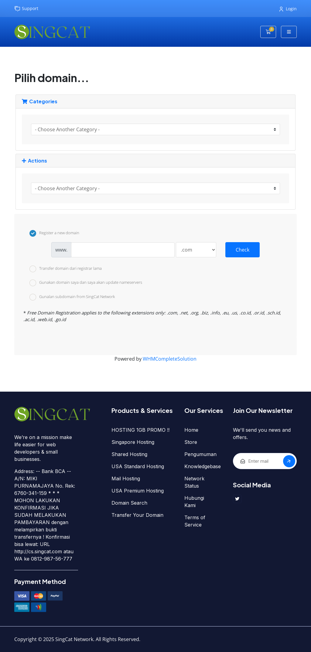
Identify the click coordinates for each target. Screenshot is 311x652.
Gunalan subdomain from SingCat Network (72, 297)
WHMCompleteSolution (170, 358)
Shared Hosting (129, 454)
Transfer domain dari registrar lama (65, 269)
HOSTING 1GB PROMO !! (140, 430)
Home (191, 430)
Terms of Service (194, 521)
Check (242, 249)
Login (288, 9)
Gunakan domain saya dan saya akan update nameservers (85, 283)
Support (26, 8)
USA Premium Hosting (137, 491)
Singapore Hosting (132, 442)
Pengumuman (200, 454)
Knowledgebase (202, 466)
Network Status (194, 482)
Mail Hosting (125, 478)
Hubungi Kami (194, 501)
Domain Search (129, 503)
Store (190, 442)
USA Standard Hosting (137, 466)
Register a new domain (54, 233)
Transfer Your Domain (137, 515)
